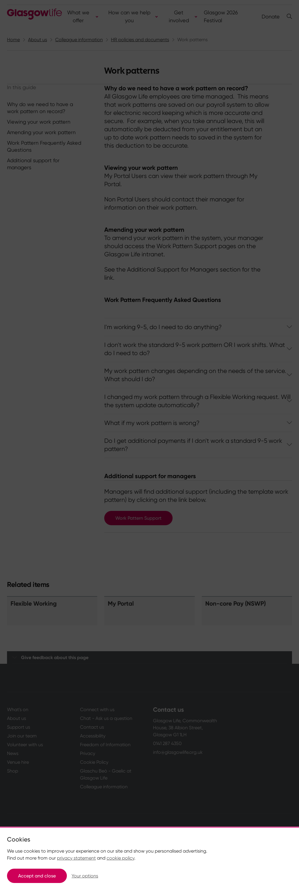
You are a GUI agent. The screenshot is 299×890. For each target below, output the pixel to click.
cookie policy (120, 858)
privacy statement (76, 858)
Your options (85, 876)
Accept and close (37, 876)
